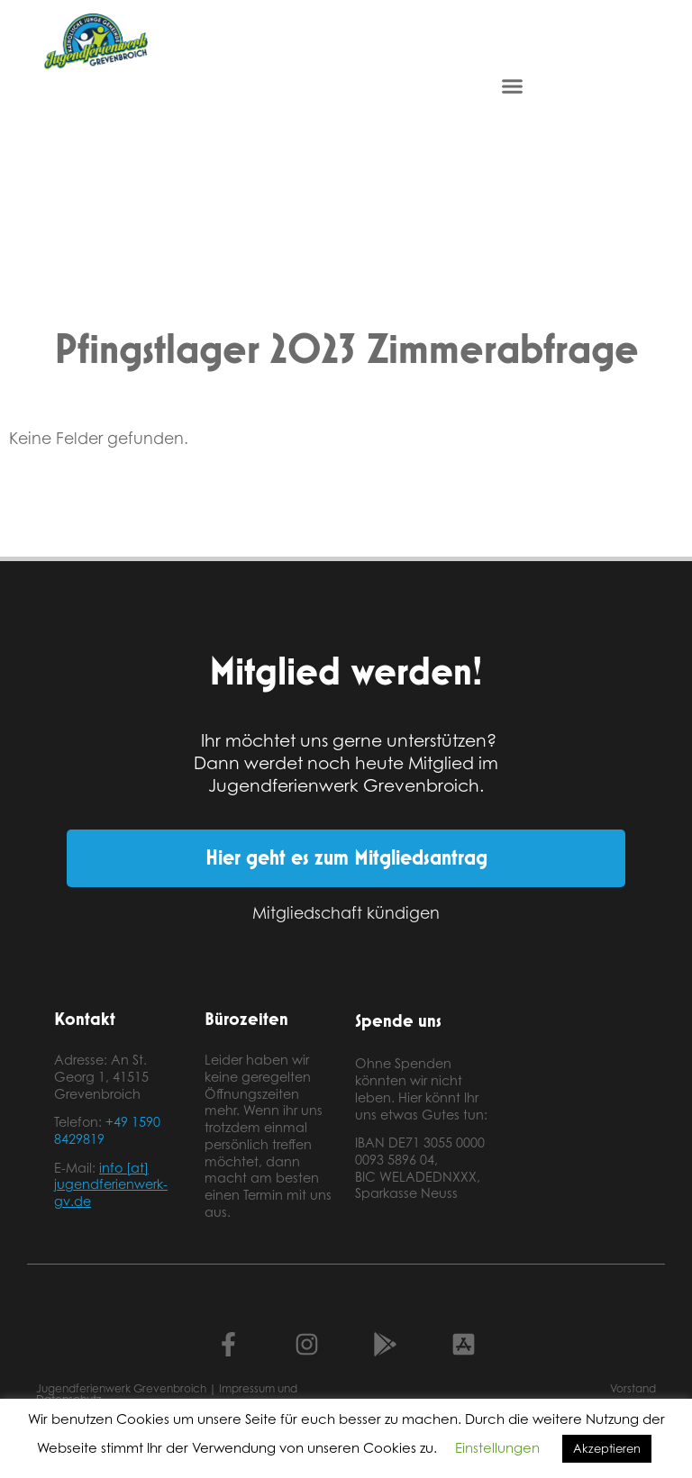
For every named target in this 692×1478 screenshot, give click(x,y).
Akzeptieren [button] (607, 1448)
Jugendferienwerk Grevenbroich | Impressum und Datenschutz (166, 1394)
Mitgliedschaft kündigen (346, 912)
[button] (513, 86)
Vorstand (633, 1388)
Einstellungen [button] (497, 1447)
